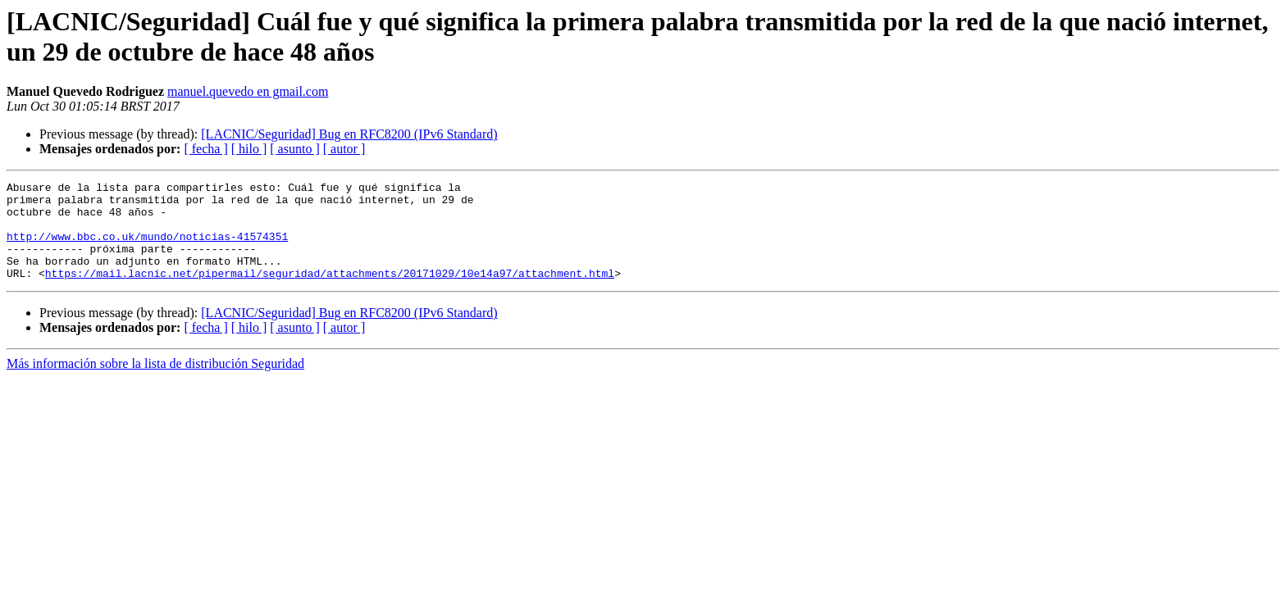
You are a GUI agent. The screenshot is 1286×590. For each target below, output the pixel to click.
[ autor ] (344, 149)
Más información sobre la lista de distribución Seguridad (155, 383)
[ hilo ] (249, 149)
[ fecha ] (205, 149)
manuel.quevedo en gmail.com (247, 91)
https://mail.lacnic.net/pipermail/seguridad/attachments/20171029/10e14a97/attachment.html (329, 292)
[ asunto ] (294, 149)
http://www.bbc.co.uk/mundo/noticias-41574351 (147, 248)
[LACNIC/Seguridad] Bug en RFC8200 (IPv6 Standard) (349, 134)
